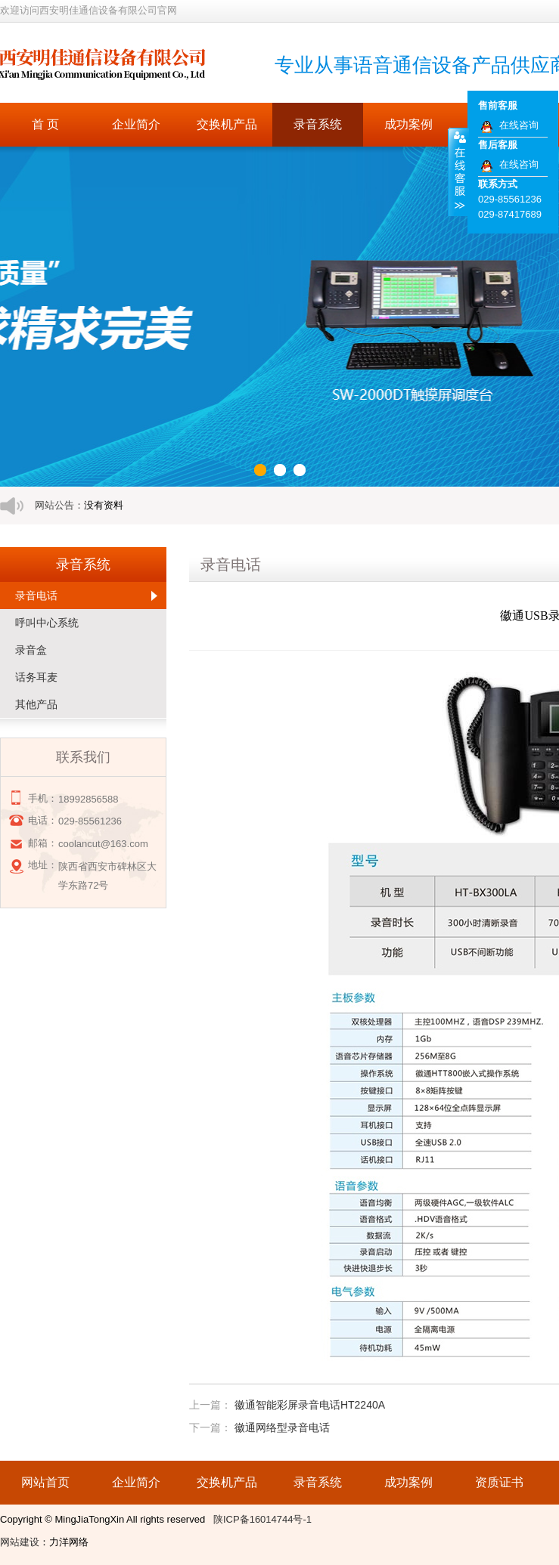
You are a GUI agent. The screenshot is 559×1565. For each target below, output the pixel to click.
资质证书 (499, 1482)
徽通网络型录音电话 (282, 1427)
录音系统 (317, 124)
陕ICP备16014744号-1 (262, 1519)
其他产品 (36, 704)
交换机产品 (227, 124)
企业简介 (136, 124)
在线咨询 (519, 125)
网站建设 (19, 1542)
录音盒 (31, 650)
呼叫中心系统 (47, 623)
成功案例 (408, 124)
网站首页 (45, 1482)
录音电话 (36, 595)
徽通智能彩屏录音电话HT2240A (309, 1405)
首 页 (45, 124)
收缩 (458, 171)
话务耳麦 (36, 677)
